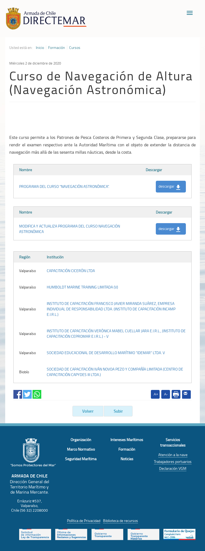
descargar (170, 186)
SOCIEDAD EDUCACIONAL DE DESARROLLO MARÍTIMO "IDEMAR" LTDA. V (106, 352)
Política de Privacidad (83, 520)
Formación (56, 47)
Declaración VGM (172, 468)
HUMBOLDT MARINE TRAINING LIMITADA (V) (82, 287)
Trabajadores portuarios (173, 461)
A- (166, 394)
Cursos (74, 47)
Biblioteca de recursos (120, 520)
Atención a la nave (173, 454)
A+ (156, 394)
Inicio (40, 47)
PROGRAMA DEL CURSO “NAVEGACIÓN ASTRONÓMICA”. (64, 186)
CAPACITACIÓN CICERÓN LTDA (71, 270)
